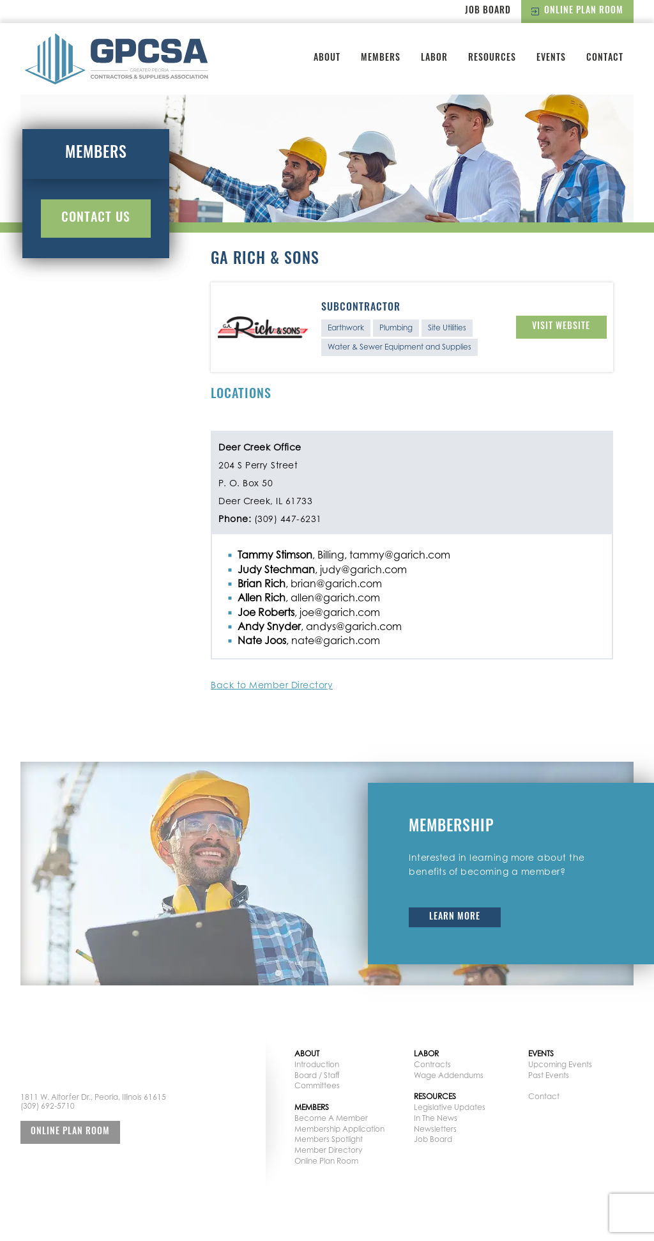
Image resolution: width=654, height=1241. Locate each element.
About (327, 58)
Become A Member (331, 1118)
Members (380, 58)
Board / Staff (317, 1075)
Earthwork (346, 327)
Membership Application (339, 1129)
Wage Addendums (448, 1075)
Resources (492, 58)
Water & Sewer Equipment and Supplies (399, 346)
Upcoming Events (560, 1064)
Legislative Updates (449, 1107)
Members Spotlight (328, 1139)
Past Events (548, 1075)
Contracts (432, 1064)
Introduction (316, 1064)
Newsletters (435, 1129)
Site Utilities (447, 327)
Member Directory (328, 1150)
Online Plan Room (577, 11)
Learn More (454, 917)
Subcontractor (360, 308)
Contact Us (95, 218)
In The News (435, 1118)
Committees (317, 1085)
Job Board (488, 11)
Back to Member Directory (272, 684)
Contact (604, 58)
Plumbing (396, 327)
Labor (434, 58)
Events (551, 58)
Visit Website (561, 327)
